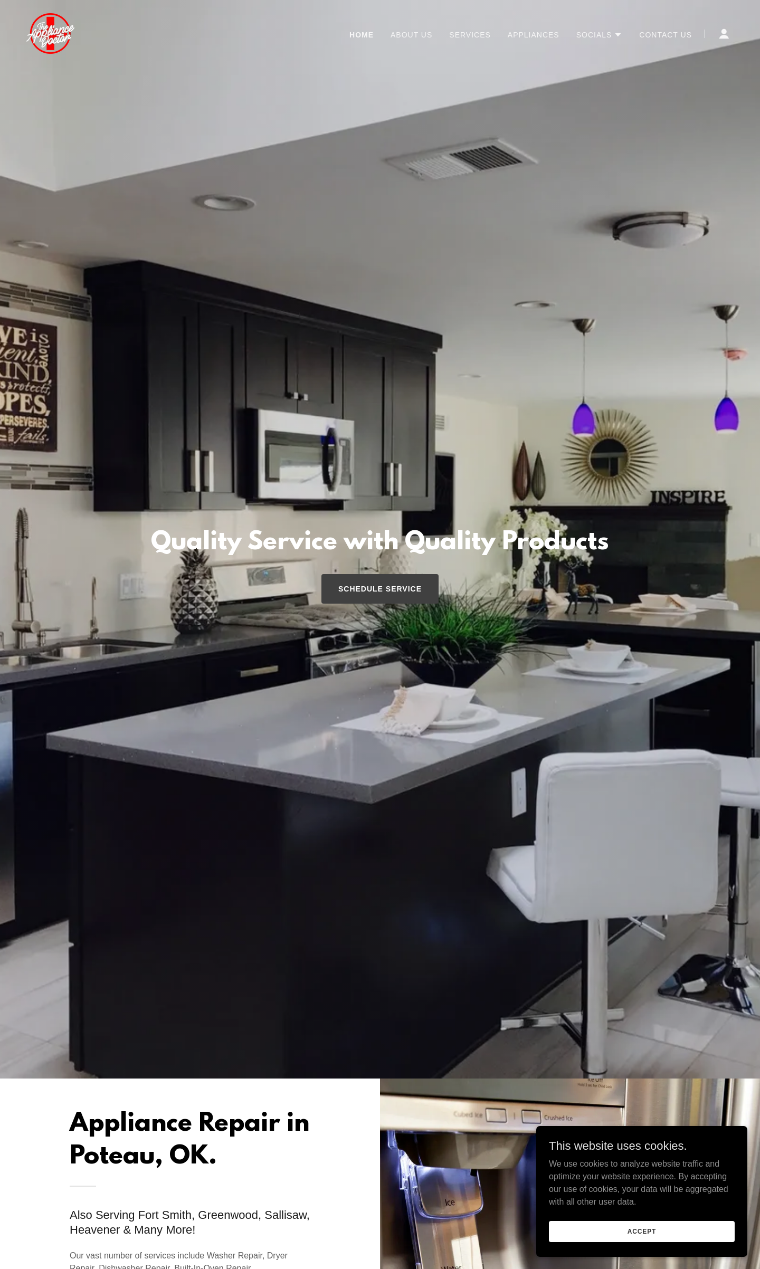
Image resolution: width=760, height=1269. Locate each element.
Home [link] (361, 35)
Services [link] (470, 35)
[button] (599, 34)
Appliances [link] (533, 35)
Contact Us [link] (665, 35)
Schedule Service (380, 589)
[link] (50, 32)
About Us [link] (411, 35)
